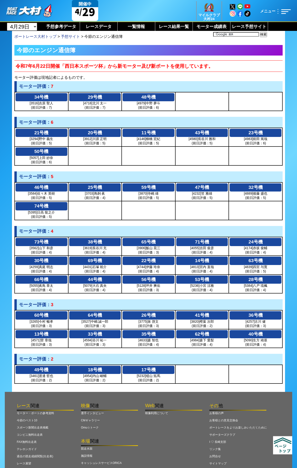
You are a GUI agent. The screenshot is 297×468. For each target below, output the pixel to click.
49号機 (41, 369)
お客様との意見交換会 (223, 420)
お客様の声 (216, 413)
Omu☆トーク (90, 427)
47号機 (202, 187)
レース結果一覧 (174, 26)
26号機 (148, 315)
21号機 (41, 132)
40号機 (256, 334)
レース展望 (24, 463)
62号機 (202, 334)
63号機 (256, 260)
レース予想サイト (249, 26)
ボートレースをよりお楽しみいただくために (238, 427)
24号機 (256, 241)
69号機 (95, 260)
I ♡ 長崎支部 (217, 442)
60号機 (41, 315)
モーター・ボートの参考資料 (35, 413)
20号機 (95, 132)
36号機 (256, 315)
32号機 (256, 187)
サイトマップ (218, 463)
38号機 (95, 241)
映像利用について (156, 413)
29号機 (95, 97)
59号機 (148, 187)
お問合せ (215, 456)
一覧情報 (136, 26)
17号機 (148, 369)
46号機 (41, 187)
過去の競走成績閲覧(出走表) (35, 456)
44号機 (95, 279)
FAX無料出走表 (27, 442)
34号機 (41, 97)
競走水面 (86, 448)
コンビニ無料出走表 (30, 434)
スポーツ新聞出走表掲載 (32, 427)
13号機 (41, 334)
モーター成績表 (211, 26)
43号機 (202, 132)
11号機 (148, 132)
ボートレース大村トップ (35, 36)
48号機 (148, 97)
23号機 (256, 132)
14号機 (202, 260)
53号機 (202, 279)
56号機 (148, 279)
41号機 (202, 315)
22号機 (148, 260)
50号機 (41, 151)
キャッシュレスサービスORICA (101, 463)
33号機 (95, 334)
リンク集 (215, 449)
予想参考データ (61, 26)
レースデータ (99, 26)
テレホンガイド (27, 449)
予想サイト (70, 36)
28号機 (256, 279)
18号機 (95, 369)
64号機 (95, 315)
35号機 (148, 334)
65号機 (148, 241)
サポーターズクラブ (222, 434)
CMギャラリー (90, 420)
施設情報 (86, 455)
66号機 (41, 279)
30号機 (41, 260)
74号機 (41, 206)
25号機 (95, 187)
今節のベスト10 (27, 420)
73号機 (41, 241)
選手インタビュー (92, 413)
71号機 (202, 241)
